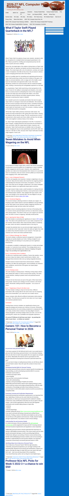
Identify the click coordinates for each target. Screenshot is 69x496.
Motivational (35, 457)
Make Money (19, 135)
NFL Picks (21, 493)
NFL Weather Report (48, 16)
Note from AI (58, 16)
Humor (14, 135)
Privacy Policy (9, 19)
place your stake (24, 196)
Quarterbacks (31, 135)
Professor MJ (27, 493)
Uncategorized (38, 135)
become (14, 458)
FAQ (61, 11)
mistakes (17, 323)
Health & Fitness (22, 457)
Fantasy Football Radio (39, 11)
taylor (35, 137)
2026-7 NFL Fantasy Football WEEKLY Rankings (17, 24)
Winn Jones (20, 34)
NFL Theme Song (38, 16)
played (21, 137)
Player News (25, 135)
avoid (10, 323)
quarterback (26, 137)
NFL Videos (29, 16)
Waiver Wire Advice (18, 19)
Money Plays (52, 14)
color (18, 137)
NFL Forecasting (22, 322)
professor (10, 495)
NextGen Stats (9, 16)
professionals (9, 425)
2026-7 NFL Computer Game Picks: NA (33, 19)
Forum (28, 14)
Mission (45, 14)
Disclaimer (29, 11)
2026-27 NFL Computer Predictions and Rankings (35, 6)
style (30, 137)
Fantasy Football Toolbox (52, 11)
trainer (31, 458)
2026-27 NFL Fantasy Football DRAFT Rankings (42, 21)
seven (21, 323)
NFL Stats (23, 16)
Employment (15, 457)
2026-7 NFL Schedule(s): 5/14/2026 (38, 24)
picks (7, 495)
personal (25, 458)
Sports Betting (30, 322)
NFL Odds (16, 16)
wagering (27, 323)
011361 (15, 137)
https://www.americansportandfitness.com (31, 411)
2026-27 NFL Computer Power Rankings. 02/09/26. (17, 21)
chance (39, 493)
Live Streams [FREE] (37, 14)
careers (17, 458)
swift (33, 137)
